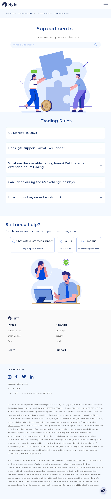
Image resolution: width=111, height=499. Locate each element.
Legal (58, 341)
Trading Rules (62, 13)
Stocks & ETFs (14, 330)
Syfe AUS (10, 13)
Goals (10, 341)
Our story (60, 330)
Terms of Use (75, 460)
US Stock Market (45, 13)
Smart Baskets (14, 336)
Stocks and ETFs (25, 13)
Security (59, 336)
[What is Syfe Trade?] (55, 45)
